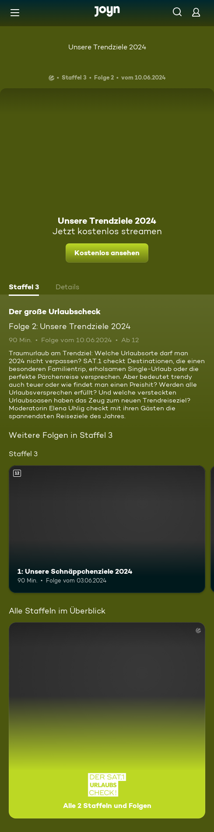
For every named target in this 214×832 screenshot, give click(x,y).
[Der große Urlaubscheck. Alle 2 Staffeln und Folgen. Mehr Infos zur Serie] (107, 720)
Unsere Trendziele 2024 (107, 47)
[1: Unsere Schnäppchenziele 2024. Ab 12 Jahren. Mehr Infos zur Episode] (107, 529)
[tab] (24, 288)
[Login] (196, 12)
